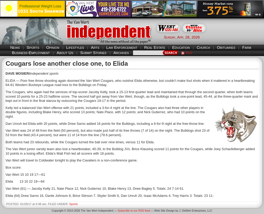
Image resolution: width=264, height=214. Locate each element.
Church (203, 47)
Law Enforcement (121, 47)
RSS (189, 53)
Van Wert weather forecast (237, 37)
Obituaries (226, 47)
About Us (65, 52)
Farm (246, 47)
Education (181, 47)
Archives (121, 52)
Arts (95, 47)
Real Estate (154, 47)
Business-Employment (31, 52)
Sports (33, 47)
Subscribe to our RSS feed (134, 210)
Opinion (52, 47)
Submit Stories (93, 52)
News (15, 47)
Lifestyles (75, 47)
